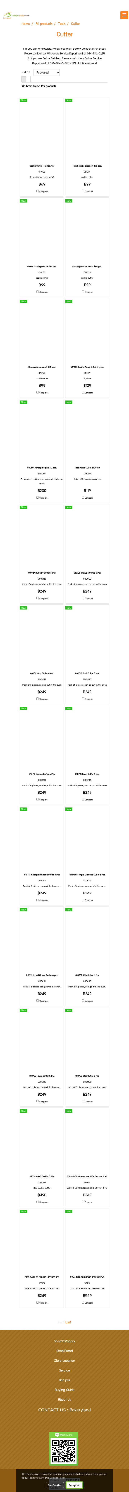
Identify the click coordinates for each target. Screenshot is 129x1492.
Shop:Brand (64, 1351)
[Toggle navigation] (124, 15)
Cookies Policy (57, 1477)
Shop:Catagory (64, 1341)
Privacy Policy (36, 1477)
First (61, 1322)
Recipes (64, 1380)
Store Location (64, 1361)
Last (68, 1322)
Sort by (28, 72)
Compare (43, 192)
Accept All (74, 1485)
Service (64, 1370)
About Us (64, 1400)
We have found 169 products (39, 86)
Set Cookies (54, 1485)
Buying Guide (64, 1390)
